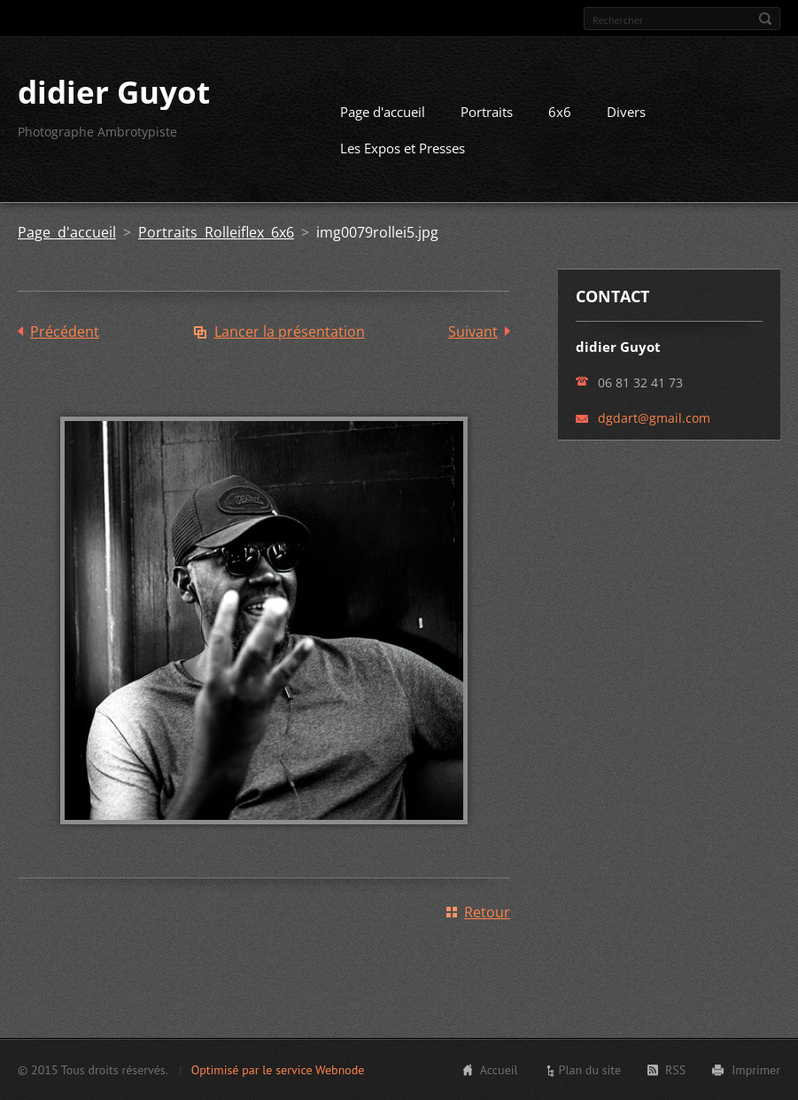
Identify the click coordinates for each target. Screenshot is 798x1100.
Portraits (487, 112)
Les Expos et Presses (402, 148)
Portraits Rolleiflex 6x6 (216, 232)
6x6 (559, 112)
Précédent (64, 331)
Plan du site (590, 1070)
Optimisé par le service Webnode (278, 1070)
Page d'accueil (382, 112)
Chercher (765, 18)
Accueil (499, 1070)
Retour (487, 912)
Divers (626, 112)
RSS (675, 1070)
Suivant (473, 331)
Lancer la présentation (289, 331)
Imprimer (756, 1070)
